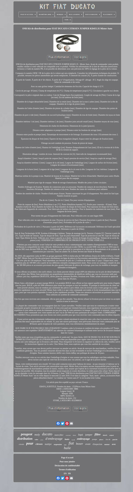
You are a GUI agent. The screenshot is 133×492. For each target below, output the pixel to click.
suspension (58, 444)
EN (65, 473)
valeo (36, 439)
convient (68, 435)
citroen (39, 444)
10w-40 (107, 439)
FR (69, 473)
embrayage (83, 438)
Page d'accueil (67, 458)
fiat (71, 443)
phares (101, 439)
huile (67, 448)
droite (74, 435)
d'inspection (97, 444)
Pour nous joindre (67, 461)
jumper (88, 434)
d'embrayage (54, 438)
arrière (41, 439)
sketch (105, 435)
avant (87, 444)
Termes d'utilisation (67, 469)
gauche (114, 439)
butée (67, 439)
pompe (94, 439)
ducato (47, 434)
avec (114, 444)
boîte (65, 444)
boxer (79, 443)
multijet (48, 444)
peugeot (26, 434)
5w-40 (73, 439)
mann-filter (59, 435)
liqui (80, 434)
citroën (21, 444)
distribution (25, 438)
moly (37, 434)
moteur (107, 444)
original (111, 435)
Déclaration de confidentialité (67, 465)
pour (29, 443)
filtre (98, 434)
